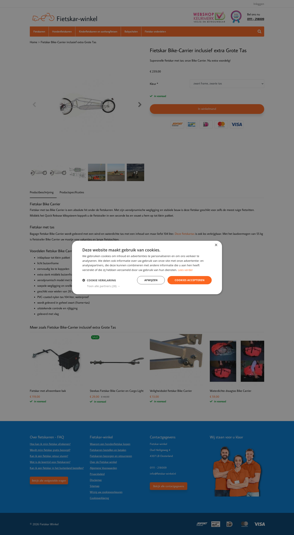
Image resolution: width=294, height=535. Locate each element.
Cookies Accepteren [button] (190, 280)
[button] (149, 286)
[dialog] (147, 267)
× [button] (215, 245)
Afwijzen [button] (151, 280)
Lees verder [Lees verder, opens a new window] (185, 270)
